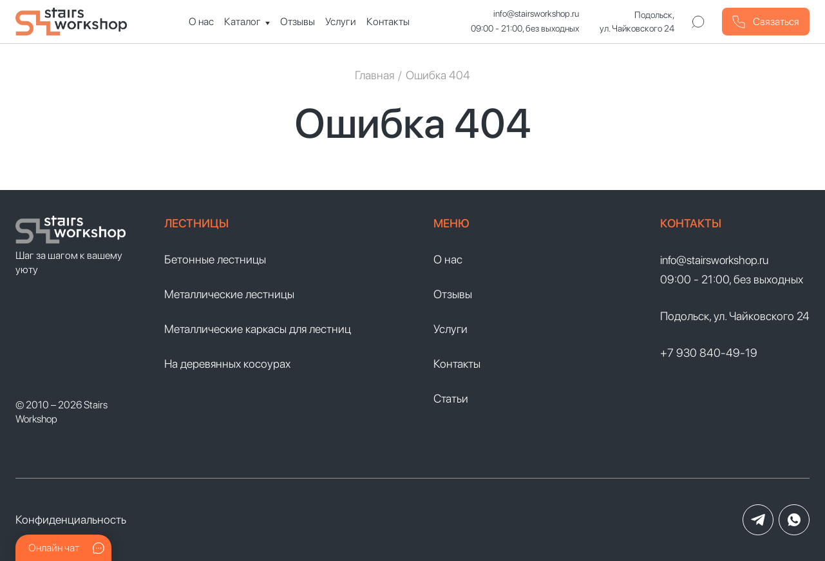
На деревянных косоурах (227, 363)
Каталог (242, 21)
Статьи (450, 398)
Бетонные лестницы (215, 259)
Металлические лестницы (229, 294)
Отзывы (297, 21)
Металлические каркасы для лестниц (257, 329)
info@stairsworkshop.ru (536, 13)
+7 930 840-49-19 (708, 352)
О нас (201, 21)
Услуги (340, 21)
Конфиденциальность (70, 519)
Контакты (388, 21)
